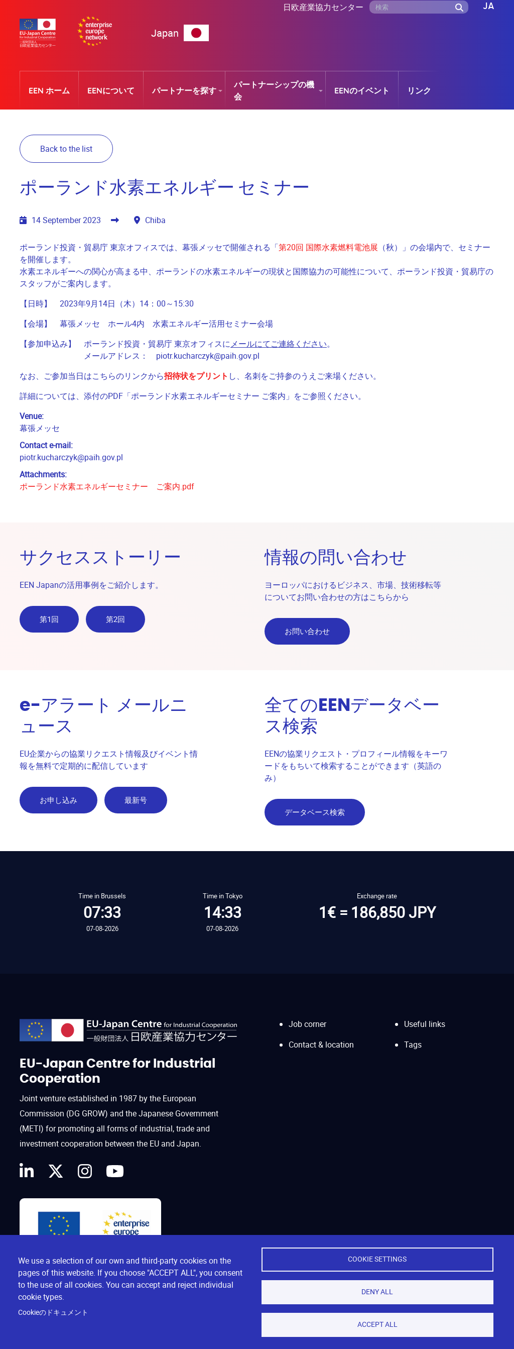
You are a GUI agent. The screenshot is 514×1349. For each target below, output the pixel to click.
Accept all (377, 1324)
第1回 (49, 619)
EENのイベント (362, 90)
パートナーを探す (184, 90)
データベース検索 (315, 811)
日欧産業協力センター (323, 7)
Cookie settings (377, 1259)
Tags (413, 1043)
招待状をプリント (196, 375)
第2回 (115, 619)
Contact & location (321, 1043)
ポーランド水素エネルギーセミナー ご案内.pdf (107, 486)
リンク (419, 90)
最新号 (135, 799)
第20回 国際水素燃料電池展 (328, 247)
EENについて (111, 90)
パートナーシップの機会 (274, 90)
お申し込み (58, 799)
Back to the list (66, 148)
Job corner (307, 1022)
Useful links (424, 1022)
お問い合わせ (307, 631)
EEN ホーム (49, 90)
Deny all (377, 1291)
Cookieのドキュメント (53, 1312)
